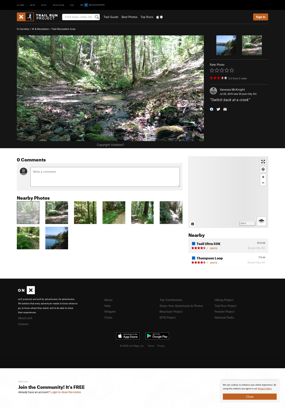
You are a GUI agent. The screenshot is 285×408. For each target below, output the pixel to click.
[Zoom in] (263, 177)
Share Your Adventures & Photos (181, 305)
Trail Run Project (226, 305)
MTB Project (168, 317)
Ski (72, 5)
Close (250, 396)
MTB (32, 5)
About (108, 300)
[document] (250, 391)
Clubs (108, 317)
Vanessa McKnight (232, 89)
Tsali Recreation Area (63, 28)
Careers (23, 324)
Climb (20, 5)
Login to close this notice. (66, 392)
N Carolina (23, 28)
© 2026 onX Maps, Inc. (132, 345)
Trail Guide (111, 17)
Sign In (260, 17)
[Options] (261, 221)
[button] (211, 109)
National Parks (224, 317)
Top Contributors (171, 300)
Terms (151, 345)
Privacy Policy (265, 388)
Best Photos (129, 17)
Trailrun (58, 5)
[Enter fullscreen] (263, 161)
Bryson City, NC (248, 93)
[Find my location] (263, 169)
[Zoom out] (263, 183)
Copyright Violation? (110, 144)
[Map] (228, 192)
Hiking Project (224, 300)
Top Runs (147, 17)
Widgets (110, 311)
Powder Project (225, 311)
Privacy (161, 345)
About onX (25, 318)
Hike (44, 5)
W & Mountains (40, 28)
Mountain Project (171, 311)
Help (107, 305)
